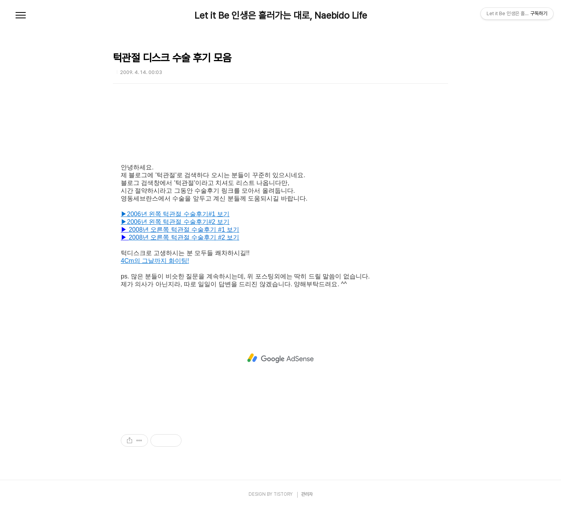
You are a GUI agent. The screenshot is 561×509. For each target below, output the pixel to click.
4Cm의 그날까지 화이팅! (155, 260)
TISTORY (283, 494)
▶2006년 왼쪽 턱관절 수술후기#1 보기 (175, 214)
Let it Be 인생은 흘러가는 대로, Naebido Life (280, 15)
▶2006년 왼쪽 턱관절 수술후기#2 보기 (175, 221)
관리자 (307, 494)
